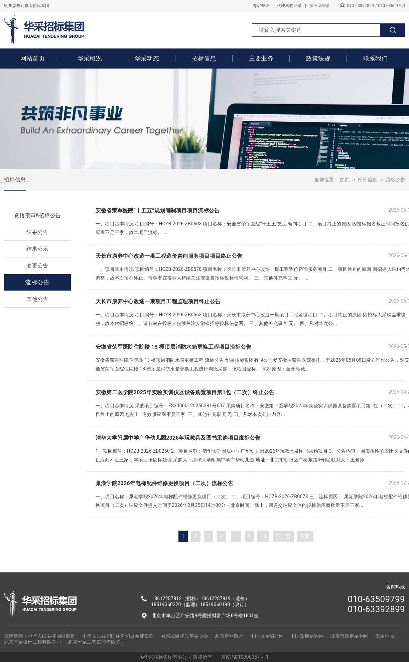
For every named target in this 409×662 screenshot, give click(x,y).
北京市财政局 (229, 636)
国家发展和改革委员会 (184, 636)
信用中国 (384, 636)
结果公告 (37, 232)
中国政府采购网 (307, 636)
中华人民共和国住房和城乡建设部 (118, 636)
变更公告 (37, 265)
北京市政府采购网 (349, 636)
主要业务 (261, 58)
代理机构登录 (289, 5)
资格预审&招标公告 (37, 215)
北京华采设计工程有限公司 (32, 642)
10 (263, 536)
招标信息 (204, 58)
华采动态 (147, 58)
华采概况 (90, 58)
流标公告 (395, 179)
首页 (344, 179)
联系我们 (375, 58)
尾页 (305, 536)
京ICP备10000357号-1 (245, 657)
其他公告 (37, 299)
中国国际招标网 (267, 636)
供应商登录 (319, 5)
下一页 (283, 536)
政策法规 (318, 58)
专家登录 (261, 5)
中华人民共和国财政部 (52, 636)
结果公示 (37, 249)
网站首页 (32, 58)
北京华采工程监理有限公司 (96, 642)
